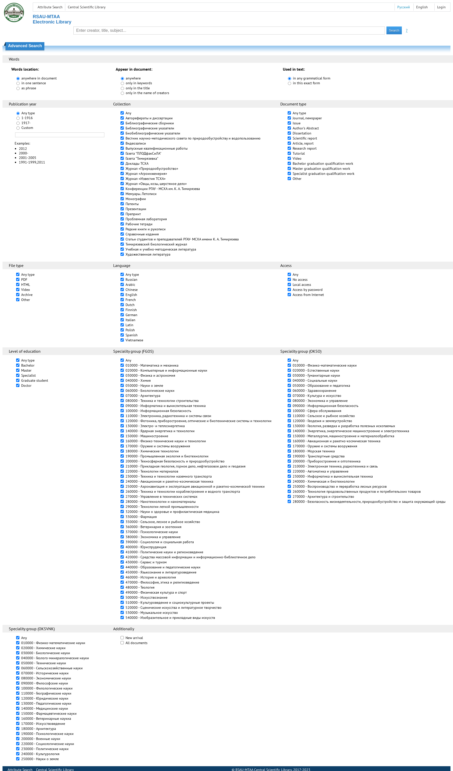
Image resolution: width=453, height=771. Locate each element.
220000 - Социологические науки (47, 743)
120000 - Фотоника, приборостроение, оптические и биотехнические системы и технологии (198, 421)
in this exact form (306, 83)
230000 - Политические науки (45, 749)
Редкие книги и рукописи (146, 229)
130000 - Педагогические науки (46, 703)
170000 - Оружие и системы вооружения (158, 446)
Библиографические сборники (150, 123)
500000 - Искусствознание (146, 597)
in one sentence (33, 83)
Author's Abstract (306, 128)
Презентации (136, 209)
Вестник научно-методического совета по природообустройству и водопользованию (193, 138)
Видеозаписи (136, 143)
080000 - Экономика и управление (320, 400)
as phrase (28, 88)
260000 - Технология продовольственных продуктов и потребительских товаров (357, 491)
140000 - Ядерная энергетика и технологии (160, 431)
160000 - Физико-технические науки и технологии (166, 441)
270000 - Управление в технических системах (161, 496)
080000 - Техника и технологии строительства (162, 400)
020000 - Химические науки (43, 648)
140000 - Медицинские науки (44, 708)
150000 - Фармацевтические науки (49, 713)
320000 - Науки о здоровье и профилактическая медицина (172, 511)
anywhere (133, 78)
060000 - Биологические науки (150, 390)
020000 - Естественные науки (316, 370)
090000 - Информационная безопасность (325, 405)
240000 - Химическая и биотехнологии (324, 481)
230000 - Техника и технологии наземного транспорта (169, 476)
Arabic (130, 284)
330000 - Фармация (141, 516)
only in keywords (139, 83)
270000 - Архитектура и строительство (323, 496)
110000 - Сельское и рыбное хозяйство (324, 416)
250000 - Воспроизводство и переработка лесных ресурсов (340, 486)
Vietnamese (134, 340)
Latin (129, 325)
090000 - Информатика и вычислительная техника (166, 405)
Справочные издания (142, 234)
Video (297, 158)
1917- (26, 123)
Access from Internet (308, 294)
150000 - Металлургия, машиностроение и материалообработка (343, 436)
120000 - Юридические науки (44, 698)
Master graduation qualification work (321, 168)
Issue (296, 123)
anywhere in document (39, 78)
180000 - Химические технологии (152, 451)
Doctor (26, 385)
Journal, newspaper (307, 118)
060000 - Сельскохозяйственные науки (52, 668)
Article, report (303, 143)
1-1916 (27, 118)
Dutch (130, 304)
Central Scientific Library (87, 7)
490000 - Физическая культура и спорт (156, 592)
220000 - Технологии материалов (152, 471)
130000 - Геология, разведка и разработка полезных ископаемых (344, 426)
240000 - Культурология (40, 754)
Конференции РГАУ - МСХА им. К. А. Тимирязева (163, 188)
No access (300, 279)
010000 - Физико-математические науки (325, 365)
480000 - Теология (140, 587)
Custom (27, 127)
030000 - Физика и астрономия (150, 375)
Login (441, 7)
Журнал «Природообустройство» (152, 168)
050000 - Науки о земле (144, 385)
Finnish (131, 310)
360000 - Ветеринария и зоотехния (154, 527)
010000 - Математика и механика (152, 365)
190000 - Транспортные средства (319, 456)
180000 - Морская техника (314, 451)
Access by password (308, 289)
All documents (136, 643)
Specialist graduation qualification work (323, 173)
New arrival (134, 638)
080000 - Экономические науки (46, 678)
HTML (25, 284)
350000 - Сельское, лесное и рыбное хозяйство (163, 521)
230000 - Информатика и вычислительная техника (333, 476)
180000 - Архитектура (38, 728)
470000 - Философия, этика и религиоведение (162, 582)
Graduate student (34, 380)
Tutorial (299, 153)
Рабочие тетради (139, 224)
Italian (130, 320)
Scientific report (305, 138)
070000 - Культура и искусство (317, 395)
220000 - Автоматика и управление (320, 471)
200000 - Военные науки (40, 738)
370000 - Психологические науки (152, 532)
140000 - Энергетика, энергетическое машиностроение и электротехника (351, 431)
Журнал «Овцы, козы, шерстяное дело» (156, 183)
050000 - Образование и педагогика (321, 385)
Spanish (132, 335)
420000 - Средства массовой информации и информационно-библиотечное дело (191, 557)
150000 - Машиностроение (147, 436)
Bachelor (28, 365)
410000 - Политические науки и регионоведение (164, 552)
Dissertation (302, 133)
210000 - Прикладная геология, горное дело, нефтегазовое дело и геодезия (186, 466)
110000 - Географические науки (46, 693)
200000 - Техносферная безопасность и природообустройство (175, 461)
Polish (130, 330)
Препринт (133, 214)
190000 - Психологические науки (47, 733)
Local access (302, 284)
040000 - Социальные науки (315, 380)
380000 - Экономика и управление (153, 537)
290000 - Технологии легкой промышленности (162, 506)
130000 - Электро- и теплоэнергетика (155, 426)
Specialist (28, 375)
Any (128, 113)
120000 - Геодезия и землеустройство (322, 421)
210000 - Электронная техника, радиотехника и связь (335, 466)
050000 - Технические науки (43, 663)
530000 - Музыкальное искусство (152, 612)
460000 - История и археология (151, 577)
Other (297, 178)
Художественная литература (148, 254)
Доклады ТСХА (137, 163)
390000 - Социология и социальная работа (160, 542)
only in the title (138, 88)
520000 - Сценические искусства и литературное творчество (174, 607)
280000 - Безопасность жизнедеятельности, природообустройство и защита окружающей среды (369, 501)
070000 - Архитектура (143, 395)
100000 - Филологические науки (47, 688)
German (131, 315)
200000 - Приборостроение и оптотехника (326, 461)
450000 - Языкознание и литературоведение (161, 572)
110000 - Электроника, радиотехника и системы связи (168, 416)
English (131, 294)
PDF (24, 279)
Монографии (136, 199)
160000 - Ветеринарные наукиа (46, 718)
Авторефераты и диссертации (149, 118)
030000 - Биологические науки (45, 653)
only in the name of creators (147, 93)
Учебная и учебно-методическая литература (161, 249)
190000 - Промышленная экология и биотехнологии (167, 456)
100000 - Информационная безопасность (158, 410)
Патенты (132, 204)
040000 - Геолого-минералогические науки (55, 658)
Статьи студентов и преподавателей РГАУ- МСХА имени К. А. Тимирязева (182, 239)
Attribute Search (50, 7)
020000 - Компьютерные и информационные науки (166, 370)
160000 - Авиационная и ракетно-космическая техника (336, 441)
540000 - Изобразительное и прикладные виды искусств (170, 617)
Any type (28, 113)
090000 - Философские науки (44, 683)
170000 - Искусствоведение (43, 723)
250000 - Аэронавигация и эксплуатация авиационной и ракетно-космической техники (195, 486)
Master (26, 370)
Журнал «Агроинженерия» (146, 173)
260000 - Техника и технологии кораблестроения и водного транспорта (183, 491)
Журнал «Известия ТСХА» (146, 178)
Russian (131, 279)
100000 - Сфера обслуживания (317, 410)
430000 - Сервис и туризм (146, 562)
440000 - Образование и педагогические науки (163, 567)
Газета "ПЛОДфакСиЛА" (143, 153)
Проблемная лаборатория (146, 219)
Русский (403, 7)
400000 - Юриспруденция (146, 547)
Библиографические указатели (150, 128)
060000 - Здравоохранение (314, 390)
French (131, 299)
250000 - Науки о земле (40, 759)
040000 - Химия (138, 380)
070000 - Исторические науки (45, 673)
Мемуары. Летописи (141, 193)
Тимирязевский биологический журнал (156, 244)
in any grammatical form (311, 78)
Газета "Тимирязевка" (142, 158)
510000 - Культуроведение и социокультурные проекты (170, 602)
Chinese (132, 289)
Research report (305, 148)
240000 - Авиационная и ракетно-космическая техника (169, 481)
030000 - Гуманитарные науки (316, 375)
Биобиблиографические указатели (153, 133)
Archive (27, 294)
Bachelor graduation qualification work (323, 163)
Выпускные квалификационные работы (157, 148)
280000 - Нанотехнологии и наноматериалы (161, 501)
